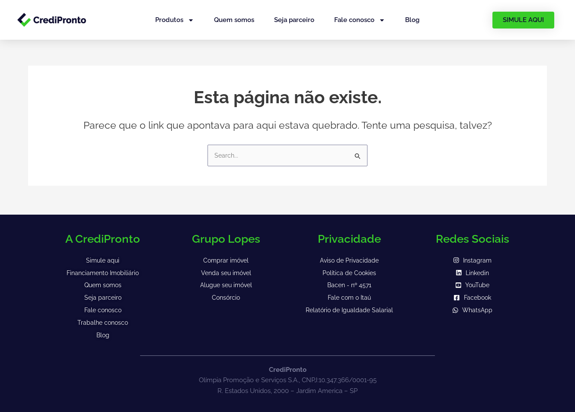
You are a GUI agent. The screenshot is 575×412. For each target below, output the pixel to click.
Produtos (174, 20)
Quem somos (234, 20)
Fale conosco (359, 20)
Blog (412, 20)
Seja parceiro (294, 20)
